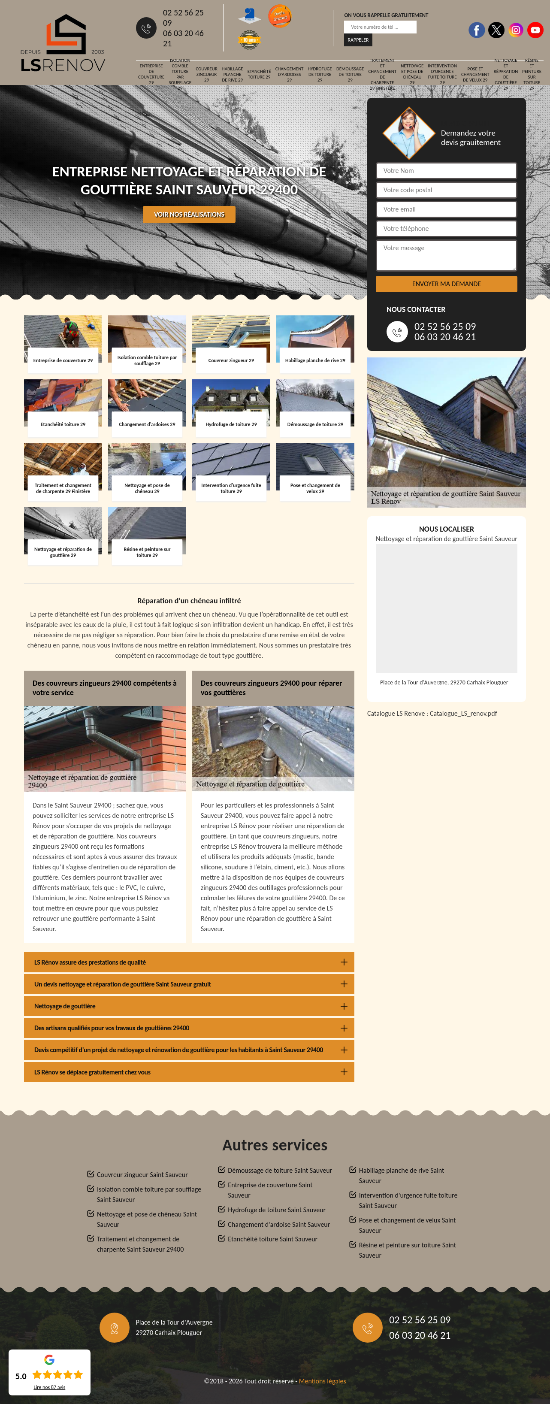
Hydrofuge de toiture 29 (320, 74)
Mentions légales (322, 1381)
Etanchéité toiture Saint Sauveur (272, 1239)
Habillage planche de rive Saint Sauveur (401, 1175)
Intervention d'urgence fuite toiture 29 (442, 74)
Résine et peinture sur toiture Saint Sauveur (407, 1250)
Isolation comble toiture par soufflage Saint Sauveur (149, 1194)
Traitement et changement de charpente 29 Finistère (382, 74)
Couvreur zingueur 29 (207, 74)
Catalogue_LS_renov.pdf (463, 713)
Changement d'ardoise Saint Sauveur (279, 1224)
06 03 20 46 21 (183, 38)
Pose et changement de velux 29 (475, 74)
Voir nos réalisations (189, 214)
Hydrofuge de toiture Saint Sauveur (277, 1210)
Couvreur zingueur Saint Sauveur (142, 1175)
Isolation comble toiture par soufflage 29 (180, 74)
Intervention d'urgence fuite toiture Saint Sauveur (408, 1200)
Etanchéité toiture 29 (259, 74)
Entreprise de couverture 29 (151, 74)
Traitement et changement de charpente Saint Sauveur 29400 (140, 1244)
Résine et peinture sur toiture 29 (531, 74)
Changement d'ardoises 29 (289, 74)
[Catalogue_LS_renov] (446, 832)
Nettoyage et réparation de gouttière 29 (506, 74)
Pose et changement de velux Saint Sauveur (407, 1225)
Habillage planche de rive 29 (232, 74)
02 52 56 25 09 (183, 17)
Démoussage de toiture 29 (350, 74)
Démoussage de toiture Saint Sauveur (280, 1170)
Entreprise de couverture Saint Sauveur (270, 1190)
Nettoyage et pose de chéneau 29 (412, 74)
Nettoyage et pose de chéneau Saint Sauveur (147, 1219)
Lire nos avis (49, 1387)
